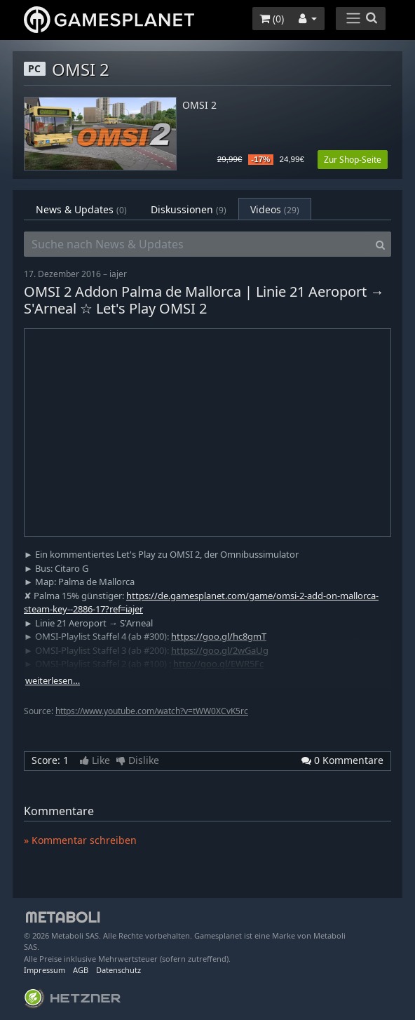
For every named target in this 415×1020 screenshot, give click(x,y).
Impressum (44, 970)
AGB (80, 970)
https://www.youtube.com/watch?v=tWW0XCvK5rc (151, 711)
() (271, 18)
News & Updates (81, 209)
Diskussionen (188, 209)
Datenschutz (118, 970)
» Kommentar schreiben (80, 840)
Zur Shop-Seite (352, 160)
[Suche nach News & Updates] (197, 244)
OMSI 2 (199, 106)
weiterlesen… (52, 681)
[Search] (380, 244)
